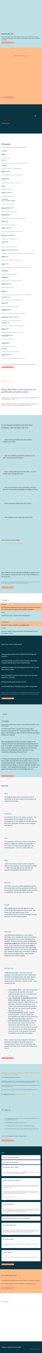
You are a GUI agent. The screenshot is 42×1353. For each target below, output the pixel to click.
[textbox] (21, 123)
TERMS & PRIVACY (7, 1347)
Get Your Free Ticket (7, 42)
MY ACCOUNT (17, 1347)
